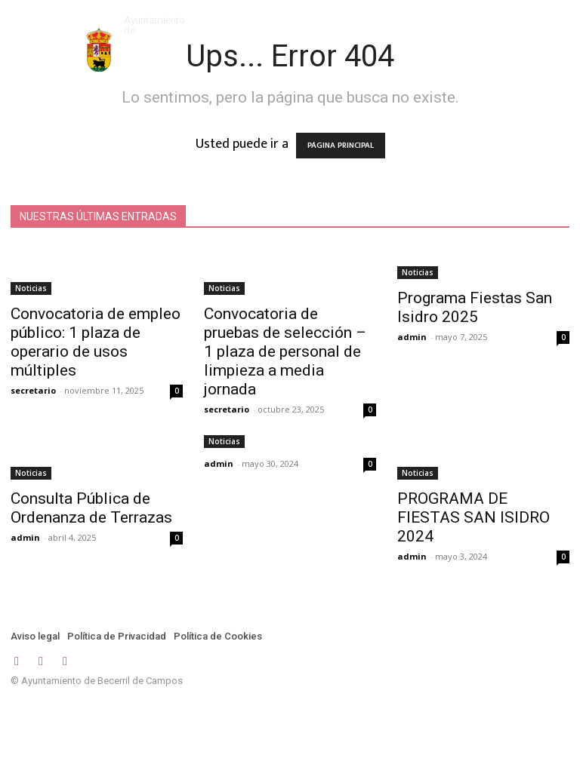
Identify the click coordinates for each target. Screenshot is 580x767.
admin (412, 336)
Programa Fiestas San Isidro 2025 (474, 307)
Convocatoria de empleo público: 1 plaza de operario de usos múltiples (95, 342)
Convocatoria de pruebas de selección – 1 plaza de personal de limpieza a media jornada (285, 351)
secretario (33, 390)
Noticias (31, 288)
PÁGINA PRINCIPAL (340, 145)
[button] (488, 21)
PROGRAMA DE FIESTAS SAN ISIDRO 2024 (473, 517)
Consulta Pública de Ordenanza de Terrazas (91, 507)
